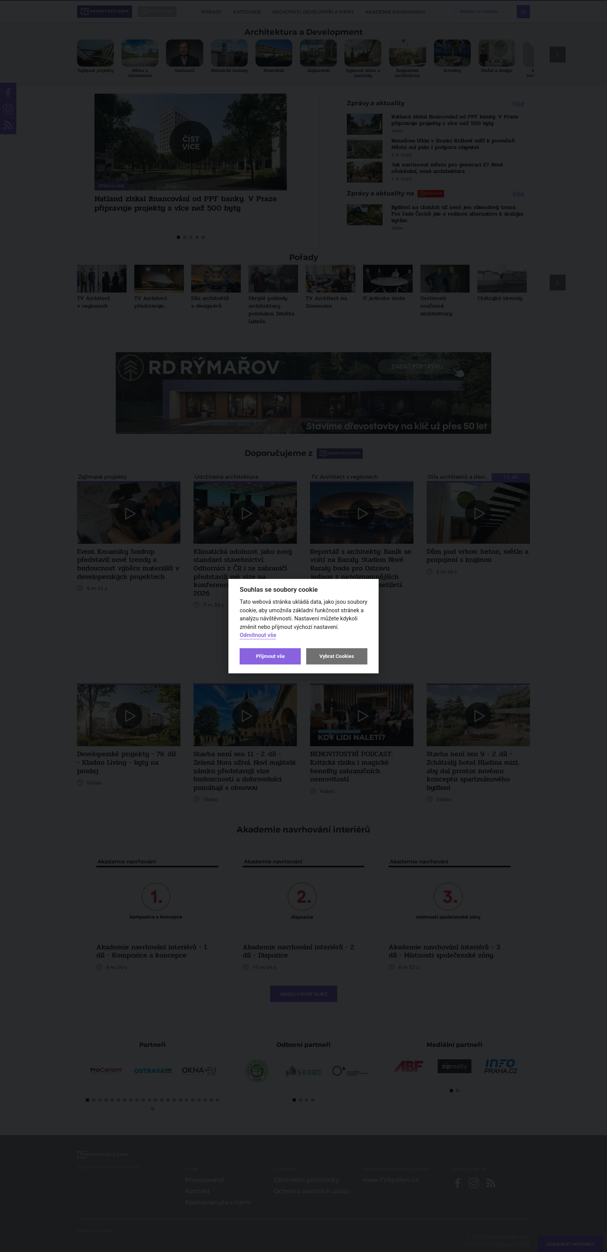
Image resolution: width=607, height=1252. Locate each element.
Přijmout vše (270, 656)
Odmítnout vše (258, 635)
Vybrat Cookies (336, 656)
